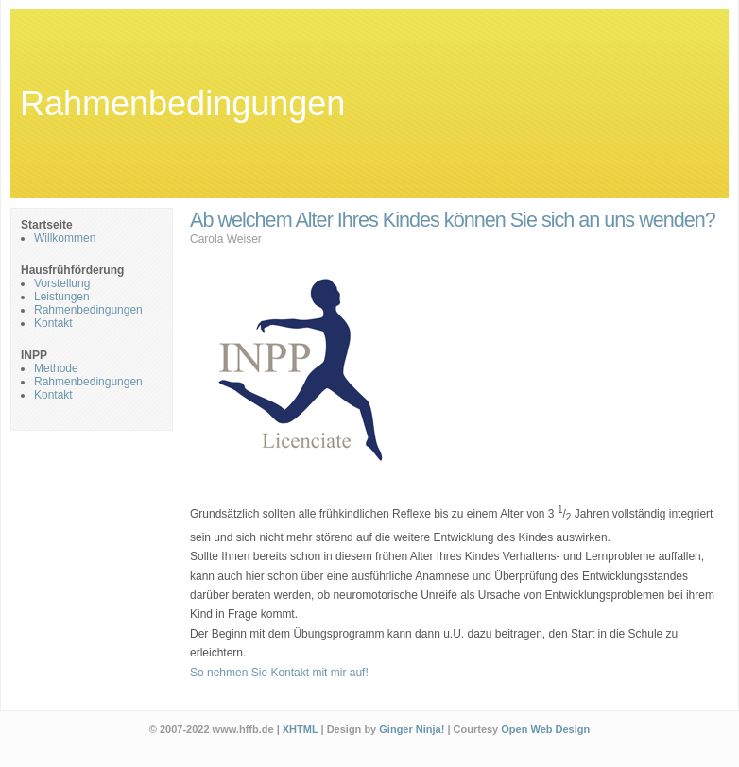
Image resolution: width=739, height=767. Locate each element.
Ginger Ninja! (411, 729)
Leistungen (62, 296)
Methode (56, 368)
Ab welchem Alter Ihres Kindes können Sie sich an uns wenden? (452, 219)
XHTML (300, 729)
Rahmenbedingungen (182, 103)
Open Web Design (545, 729)
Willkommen (64, 238)
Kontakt (53, 323)
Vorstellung (62, 283)
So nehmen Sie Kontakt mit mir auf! (279, 672)
